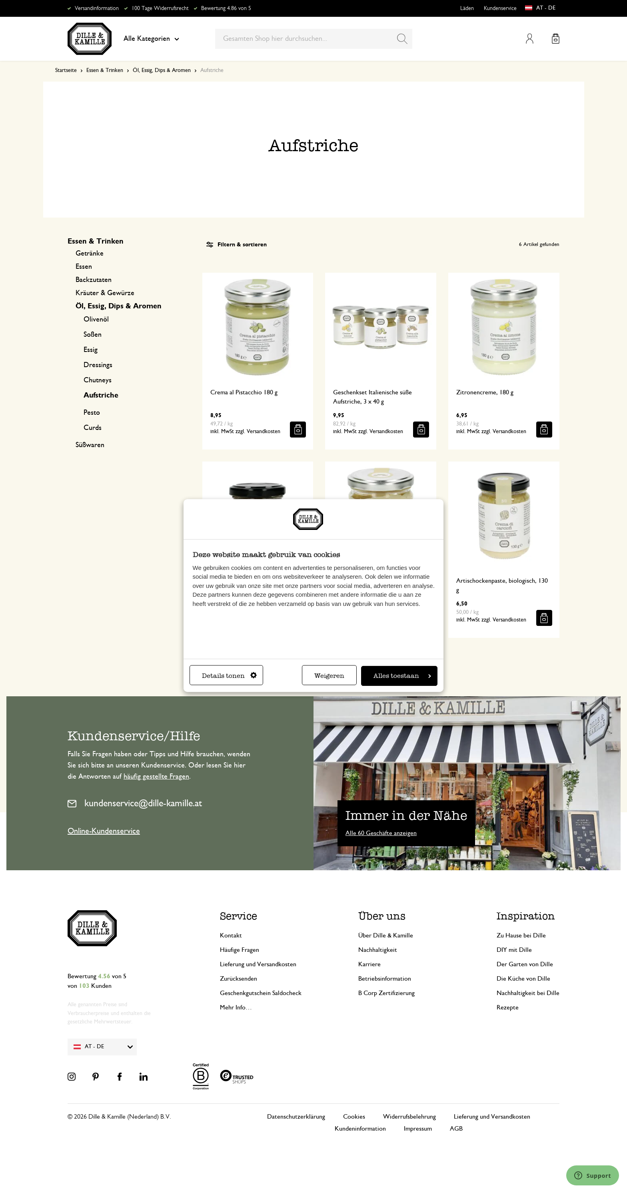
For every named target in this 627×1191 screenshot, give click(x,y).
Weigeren (329, 675)
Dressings (98, 365)
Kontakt (231, 935)
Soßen (93, 334)
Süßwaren (90, 445)
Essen (84, 266)
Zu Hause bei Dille (521, 935)
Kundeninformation (360, 1128)
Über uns (381, 916)
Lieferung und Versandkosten (258, 964)
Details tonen (229, 675)
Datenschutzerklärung (296, 1116)
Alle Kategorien (151, 38)
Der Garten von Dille (525, 964)
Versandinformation (97, 8)
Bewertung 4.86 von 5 (226, 8)
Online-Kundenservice (104, 831)
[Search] (402, 39)
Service (238, 916)
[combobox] (313, 39)
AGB (456, 1128)
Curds (93, 428)
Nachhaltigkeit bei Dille (528, 993)
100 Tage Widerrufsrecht (160, 8)
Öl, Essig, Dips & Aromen (162, 70)
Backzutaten (94, 280)
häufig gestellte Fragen (156, 776)
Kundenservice (500, 8)
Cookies (354, 1116)
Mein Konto (529, 39)
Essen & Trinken (104, 70)
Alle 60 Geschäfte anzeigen (381, 833)
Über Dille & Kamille (385, 935)
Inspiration (526, 916)
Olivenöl (96, 319)
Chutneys (98, 380)
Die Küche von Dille (523, 978)
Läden (467, 8)
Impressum (418, 1128)
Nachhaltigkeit (377, 950)
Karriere (369, 964)
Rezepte (508, 1007)
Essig (91, 350)
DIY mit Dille (514, 950)
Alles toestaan (402, 675)
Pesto (92, 412)
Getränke (90, 253)
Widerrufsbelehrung (409, 1116)
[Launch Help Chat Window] (592, 1175)
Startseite (66, 70)
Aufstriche (101, 395)
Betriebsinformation (384, 978)
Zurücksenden (238, 978)
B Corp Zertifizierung (386, 993)
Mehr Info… (236, 1007)
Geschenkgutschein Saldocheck (261, 993)
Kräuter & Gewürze (105, 293)
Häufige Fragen (239, 950)
